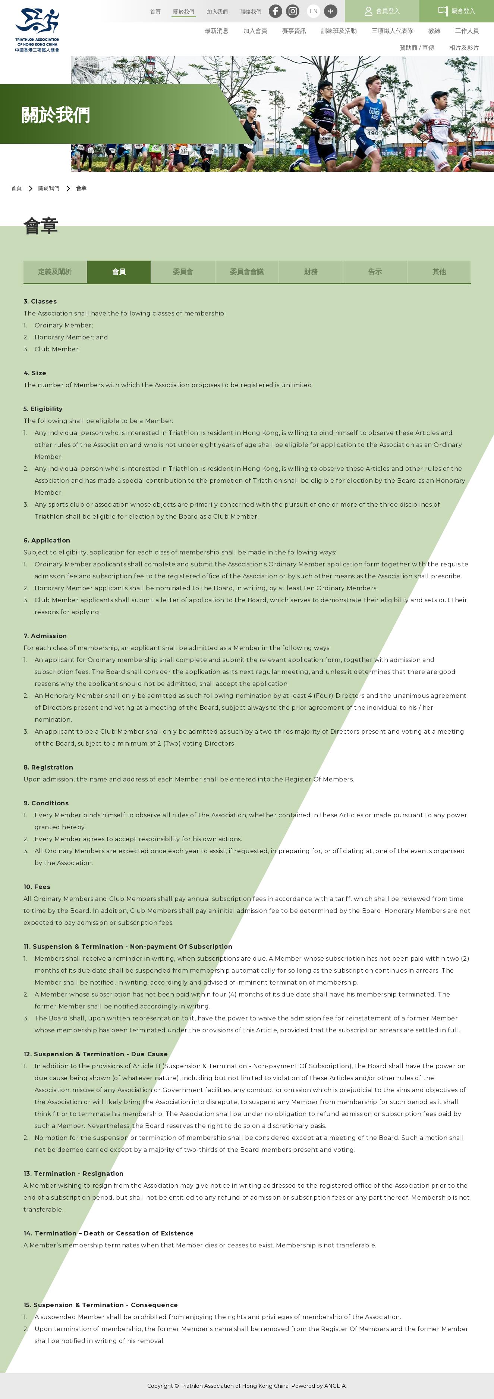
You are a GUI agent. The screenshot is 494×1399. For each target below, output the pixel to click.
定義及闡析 (55, 272)
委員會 (183, 272)
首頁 (16, 188)
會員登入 (388, 11)
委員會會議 (247, 272)
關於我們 (48, 188)
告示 (375, 272)
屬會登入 (463, 11)
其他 (439, 272)
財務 (311, 272)
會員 (119, 272)
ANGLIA (335, 1386)
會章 (81, 188)
